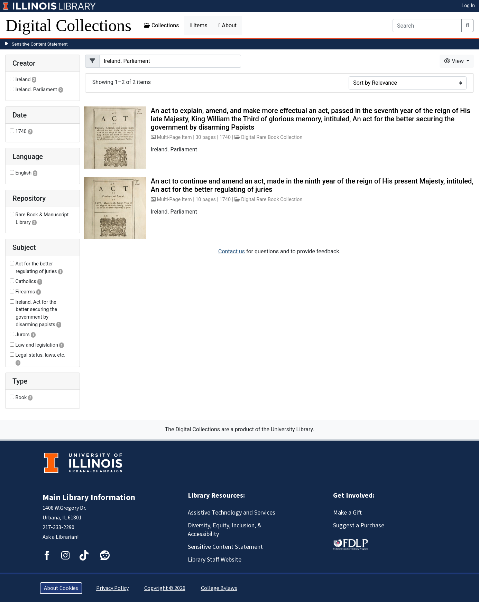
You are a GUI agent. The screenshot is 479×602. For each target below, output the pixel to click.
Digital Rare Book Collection (271, 137)
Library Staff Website (214, 559)
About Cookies (61, 588)
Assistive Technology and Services (231, 512)
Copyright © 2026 (164, 588)
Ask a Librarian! (61, 537)
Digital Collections (68, 25)
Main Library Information (89, 497)
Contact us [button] (231, 251)
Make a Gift (347, 512)
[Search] (427, 25)
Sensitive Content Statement (40, 44)
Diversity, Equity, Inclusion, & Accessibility (224, 529)
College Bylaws (219, 588)
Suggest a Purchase (358, 525)
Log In (468, 5)
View (454, 61)
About (228, 25)
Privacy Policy (112, 588)
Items (198, 25)
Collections (161, 25)
